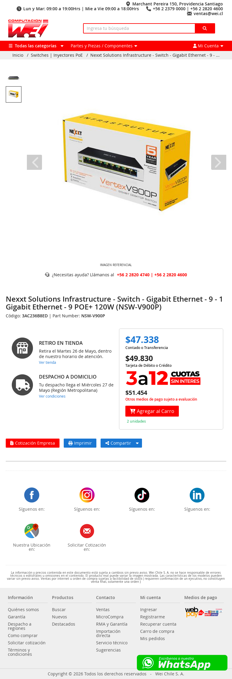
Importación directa (108, 633)
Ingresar (148, 610)
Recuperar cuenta (158, 624)
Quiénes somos (23, 610)
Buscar (59, 610)
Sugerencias (108, 650)
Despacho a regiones (19, 626)
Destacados (63, 624)
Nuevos (59, 617)
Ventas (103, 610)
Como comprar (23, 635)
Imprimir (80, 443)
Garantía (16, 617)
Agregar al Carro (152, 411)
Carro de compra (157, 631)
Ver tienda (47, 362)
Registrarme (152, 617)
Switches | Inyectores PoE (57, 55)
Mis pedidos (152, 638)
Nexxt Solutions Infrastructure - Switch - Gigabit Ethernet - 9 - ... (155, 55)
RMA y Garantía (111, 624)
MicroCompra (110, 617)
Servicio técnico (111, 643)
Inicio (17, 55)
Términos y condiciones (20, 652)
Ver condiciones (52, 396)
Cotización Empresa (32, 443)
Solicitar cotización (27, 643)
